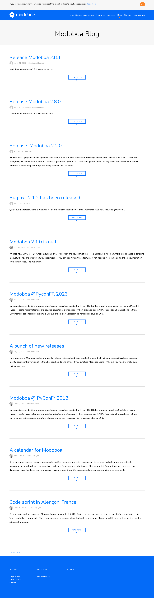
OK (142, 4)
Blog (119, 15)
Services (111, 15)
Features (100, 15)
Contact (127, 15)
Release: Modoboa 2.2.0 (35, 145)
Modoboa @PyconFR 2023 (38, 294)
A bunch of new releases (36, 346)
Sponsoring (139, 15)
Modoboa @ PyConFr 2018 (38, 398)
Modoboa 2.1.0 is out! (32, 242)
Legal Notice (14, 576)
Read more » (77, 77)
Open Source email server (82, 15)
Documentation (43, 576)
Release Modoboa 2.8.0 (35, 101)
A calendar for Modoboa (35, 450)
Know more (91, 4)
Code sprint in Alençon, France (42, 502)
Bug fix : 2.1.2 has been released (44, 197)
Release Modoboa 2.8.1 (35, 57)
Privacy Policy (15, 579)
